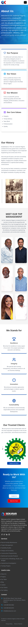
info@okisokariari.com (9, 611)
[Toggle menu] (25, 2)
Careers (3, 585)
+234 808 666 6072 (8, 608)
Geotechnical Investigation (8, 563)
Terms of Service (18, 624)
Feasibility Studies (6, 548)
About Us (3, 574)
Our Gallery (4, 590)
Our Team (4, 579)
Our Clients (4, 587)
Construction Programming (9, 553)
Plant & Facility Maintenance (9, 542)
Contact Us (14, 496)
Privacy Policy (9, 624)
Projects (3, 577)
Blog (2, 582)
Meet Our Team (14, 501)
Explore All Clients (14, 463)
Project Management (7, 545)
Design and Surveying (7, 550)
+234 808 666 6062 (8, 605)
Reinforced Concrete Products (9, 556)
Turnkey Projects (5, 566)
